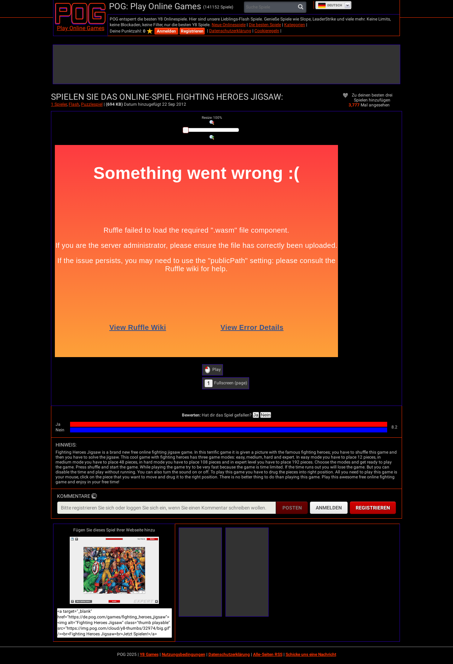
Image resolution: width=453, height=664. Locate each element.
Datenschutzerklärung (230, 30)
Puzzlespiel (92, 104)
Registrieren (192, 31)
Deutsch (330, 5)
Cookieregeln (266, 30)
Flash (74, 104)
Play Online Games (80, 28)
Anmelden (166, 31)
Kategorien (294, 24)
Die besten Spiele (265, 24)
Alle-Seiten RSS (267, 654)
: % (212, 118)
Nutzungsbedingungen (183, 654)
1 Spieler (59, 104)
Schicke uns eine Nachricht (311, 654)
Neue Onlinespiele (229, 24)
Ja (255, 415)
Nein (265, 415)
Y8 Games (149, 654)
